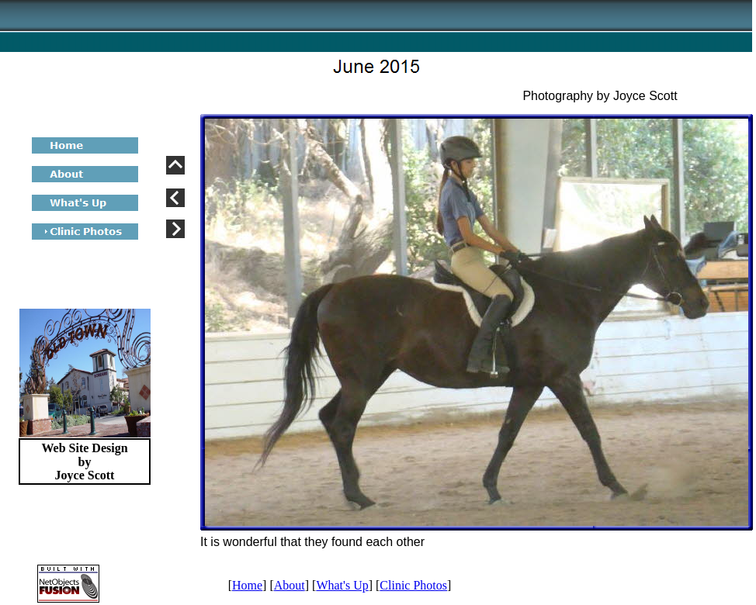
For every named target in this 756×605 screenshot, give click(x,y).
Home (247, 585)
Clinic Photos (413, 585)
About (289, 585)
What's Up (342, 585)
